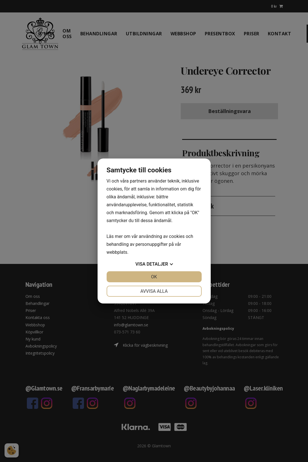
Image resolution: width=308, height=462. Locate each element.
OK (154, 276)
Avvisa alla (154, 291)
